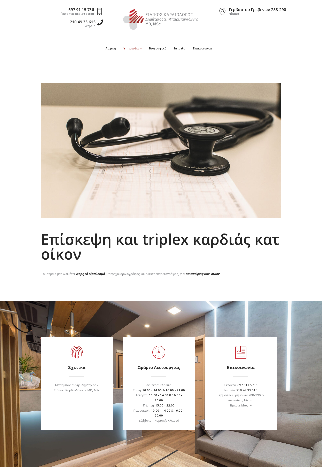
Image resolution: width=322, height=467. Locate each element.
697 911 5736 (247, 385)
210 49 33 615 (246, 390)
